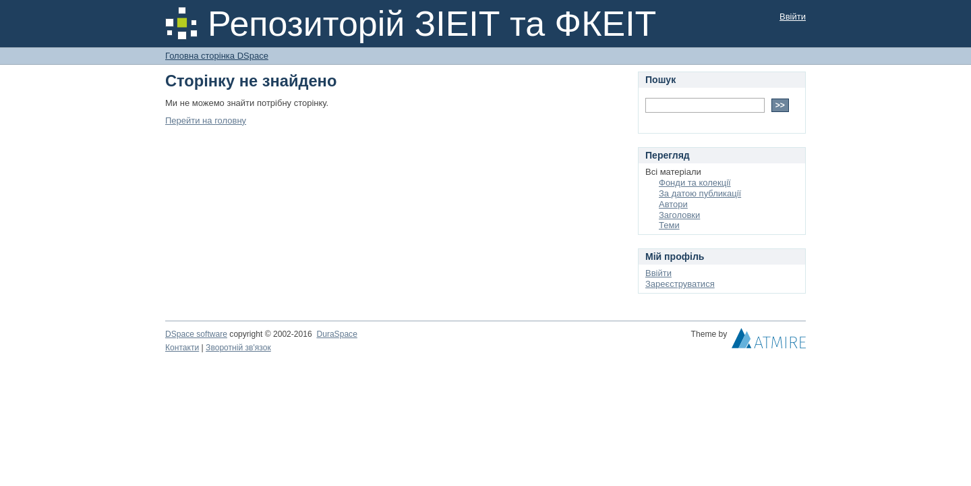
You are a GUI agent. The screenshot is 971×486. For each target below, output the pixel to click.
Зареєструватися (680, 284)
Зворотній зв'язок (238, 347)
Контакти (182, 347)
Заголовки (679, 215)
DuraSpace (336, 334)
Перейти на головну (205, 120)
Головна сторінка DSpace (216, 56)
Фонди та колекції (695, 183)
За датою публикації (700, 193)
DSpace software (196, 334)
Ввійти (792, 16)
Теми (669, 225)
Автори (673, 204)
